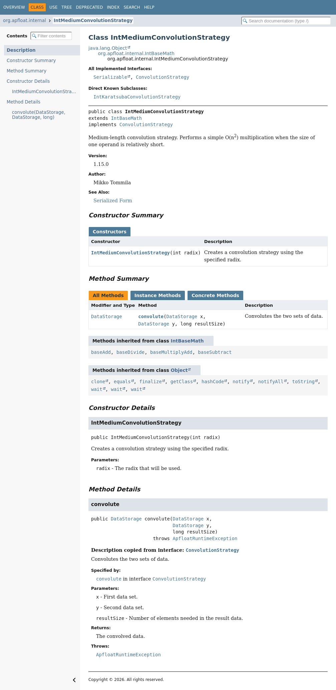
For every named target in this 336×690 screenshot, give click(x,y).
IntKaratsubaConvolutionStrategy (137, 96)
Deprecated (89, 7)
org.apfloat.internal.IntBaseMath (136, 53)
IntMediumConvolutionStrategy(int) (46, 91)
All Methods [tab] (108, 295)
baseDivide (130, 352)
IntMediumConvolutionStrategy (93, 20)
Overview (14, 7)
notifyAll (271, 381)
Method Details (23, 101)
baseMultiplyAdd (171, 352)
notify (241, 381)
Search (131, 7)
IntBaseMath (126, 118)
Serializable (110, 77)
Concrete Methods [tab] (215, 295)
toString (303, 381)
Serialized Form (112, 200)
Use (53, 7)
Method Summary (26, 70)
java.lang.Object (107, 48)
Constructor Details (28, 81)
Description (21, 50)
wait (96, 389)
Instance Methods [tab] (157, 295)
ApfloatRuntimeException (205, 538)
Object (179, 370)
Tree (66, 7)
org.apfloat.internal (24, 20)
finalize (150, 381)
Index (113, 7)
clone (98, 381)
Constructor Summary (31, 60)
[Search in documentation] (286, 21)
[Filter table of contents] (51, 36)
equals (122, 381)
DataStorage (106, 316)
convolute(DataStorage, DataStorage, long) (38, 115)
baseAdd (101, 352)
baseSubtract (215, 352)
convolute (150, 316)
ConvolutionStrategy (162, 77)
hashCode (213, 381)
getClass (182, 381)
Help (149, 7)
